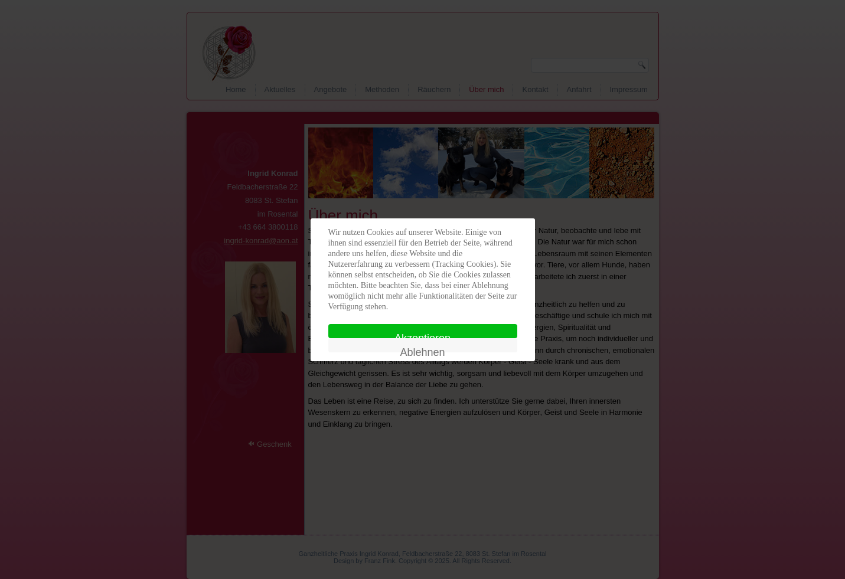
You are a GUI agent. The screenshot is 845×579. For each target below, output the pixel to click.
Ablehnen (422, 349)
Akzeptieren (422, 335)
